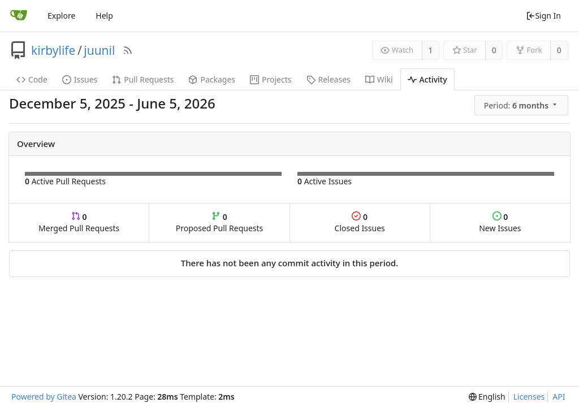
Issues (79, 79)
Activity (427, 79)
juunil (99, 50)
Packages (211, 79)
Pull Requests (143, 79)
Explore (61, 15)
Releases (328, 79)
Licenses (529, 396)
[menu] (522, 105)
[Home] (18, 15)
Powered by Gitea (43, 396)
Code (31, 79)
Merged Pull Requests (78, 222)
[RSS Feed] (128, 50)
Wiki (379, 79)
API (558, 396)
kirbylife (53, 50)
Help (104, 15)
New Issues (500, 222)
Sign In (543, 15)
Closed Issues (360, 222)
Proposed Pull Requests (219, 222)
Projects (270, 79)
